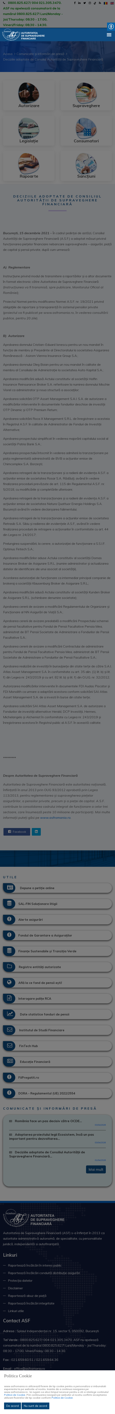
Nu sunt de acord (35, 1406)
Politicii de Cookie (14, 1394)
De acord (12, 1406)
